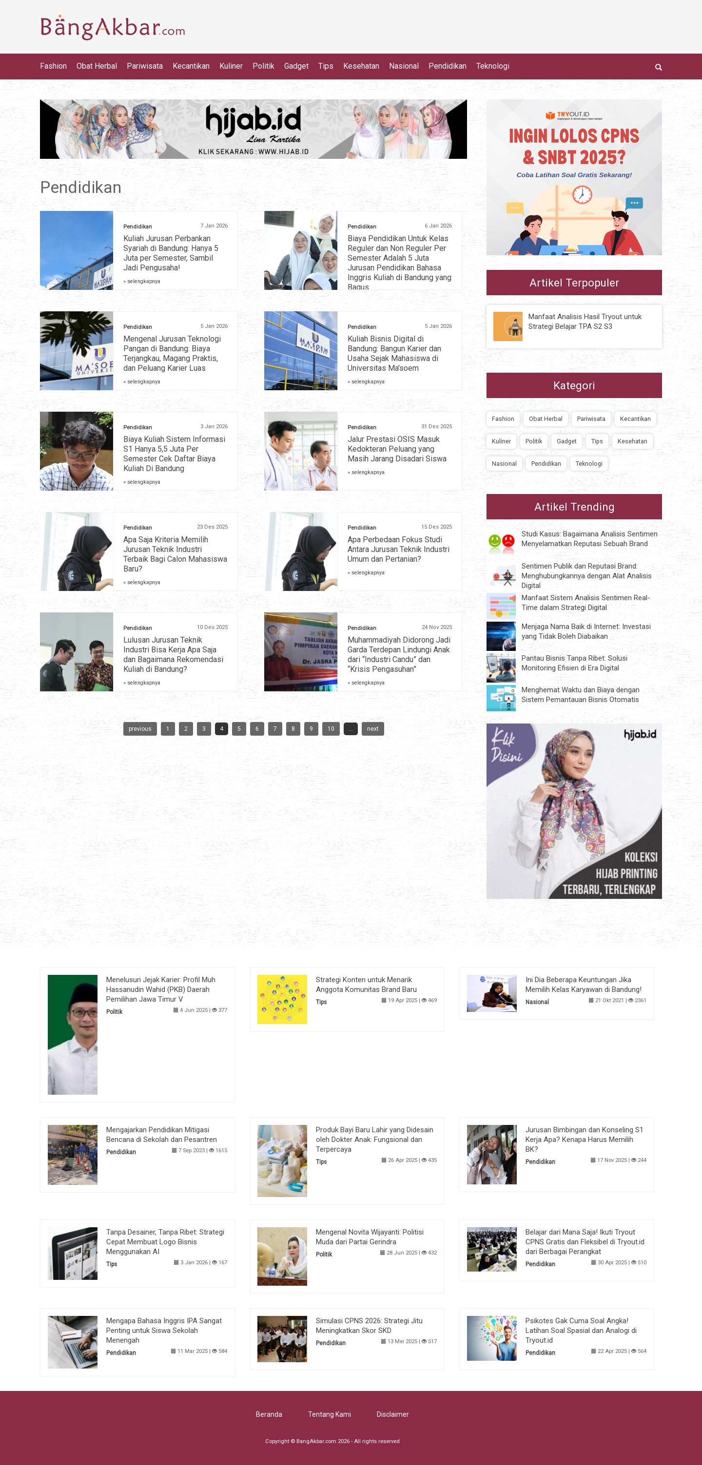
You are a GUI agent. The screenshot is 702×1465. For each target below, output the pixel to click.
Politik (263, 66)
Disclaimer (393, 1414)
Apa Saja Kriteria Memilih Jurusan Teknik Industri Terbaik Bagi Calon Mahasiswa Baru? (175, 554)
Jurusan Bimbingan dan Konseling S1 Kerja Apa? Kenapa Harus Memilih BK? (585, 1139)
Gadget (296, 66)
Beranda (269, 1414)
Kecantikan (191, 66)
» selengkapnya (141, 281)
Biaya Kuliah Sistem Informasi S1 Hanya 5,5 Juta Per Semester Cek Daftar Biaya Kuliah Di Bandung (174, 454)
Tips (325, 66)
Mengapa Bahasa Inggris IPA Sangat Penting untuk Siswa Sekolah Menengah (164, 1330)
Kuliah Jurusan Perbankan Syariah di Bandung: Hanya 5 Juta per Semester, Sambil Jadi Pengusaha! (170, 253)
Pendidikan (448, 66)
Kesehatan (361, 66)
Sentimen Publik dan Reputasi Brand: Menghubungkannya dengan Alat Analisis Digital (587, 576)
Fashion (53, 66)
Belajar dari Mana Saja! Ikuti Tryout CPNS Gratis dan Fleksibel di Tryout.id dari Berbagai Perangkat (585, 1242)
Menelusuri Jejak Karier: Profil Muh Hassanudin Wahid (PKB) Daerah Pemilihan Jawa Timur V (160, 989)
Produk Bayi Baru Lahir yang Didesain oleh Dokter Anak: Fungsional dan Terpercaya (374, 1139)
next (373, 728)
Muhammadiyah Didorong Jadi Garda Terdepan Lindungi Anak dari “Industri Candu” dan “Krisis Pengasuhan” (399, 654)
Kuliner (231, 66)
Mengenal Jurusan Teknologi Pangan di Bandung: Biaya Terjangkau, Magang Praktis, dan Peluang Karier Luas (172, 353)
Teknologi (492, 66)
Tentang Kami (329, 1414)
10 (331, 728)
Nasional (404, 66)
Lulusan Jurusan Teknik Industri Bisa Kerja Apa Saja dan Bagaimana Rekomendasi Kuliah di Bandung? (173, 654)
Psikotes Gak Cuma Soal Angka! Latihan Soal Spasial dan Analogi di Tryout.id (581, 1330)
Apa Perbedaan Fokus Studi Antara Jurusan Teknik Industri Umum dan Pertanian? (398, 549)
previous (140, 728)
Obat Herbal (97, 66)
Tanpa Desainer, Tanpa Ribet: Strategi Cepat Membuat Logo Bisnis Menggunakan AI (165, 1242)
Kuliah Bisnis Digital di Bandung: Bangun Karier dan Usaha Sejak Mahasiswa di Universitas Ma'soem (394, 353)
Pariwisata (145, 66)
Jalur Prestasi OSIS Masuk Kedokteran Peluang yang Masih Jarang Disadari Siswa (397, 449)
